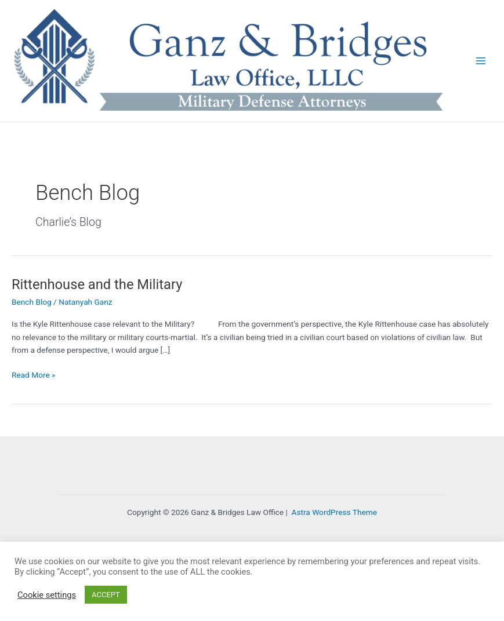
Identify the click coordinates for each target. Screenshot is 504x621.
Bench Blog (32, 301)
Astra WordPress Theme (334, 512)
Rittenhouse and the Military (97, 284)
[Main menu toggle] (481, 61)
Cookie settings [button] (46, 595)
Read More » (34, 375)
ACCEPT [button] (106, 594)
